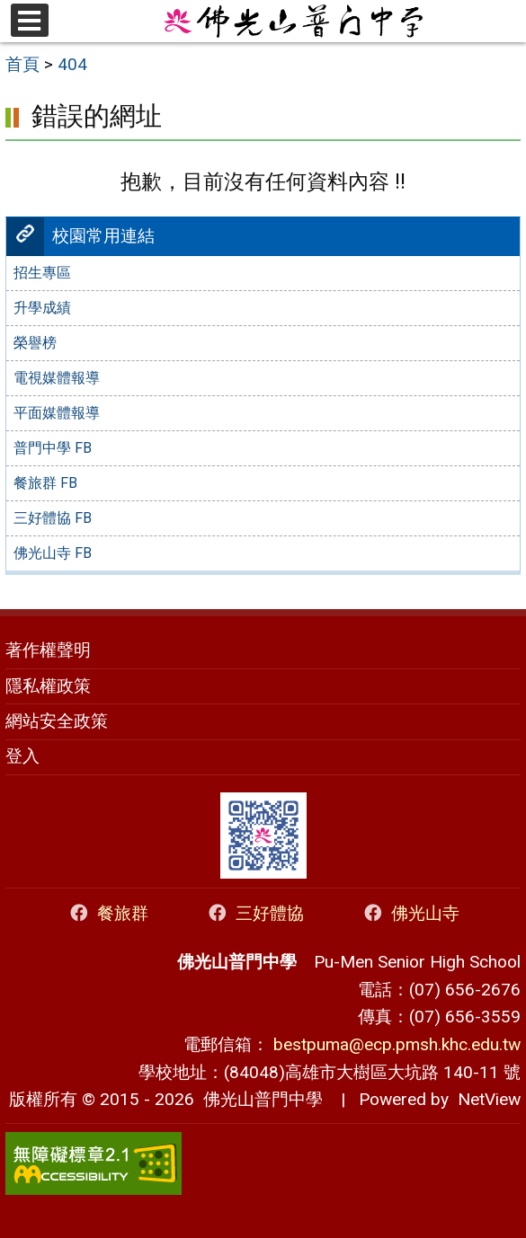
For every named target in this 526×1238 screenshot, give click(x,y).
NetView (489, 1099)
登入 (22, 756)
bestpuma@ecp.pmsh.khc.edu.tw (397, 1044)
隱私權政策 (48, 686)
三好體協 (255, 913)
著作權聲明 (48, 650)
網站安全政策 (56, 721)
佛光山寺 (410, 913)
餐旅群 (108, 913)
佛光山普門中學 (258, 1099)
